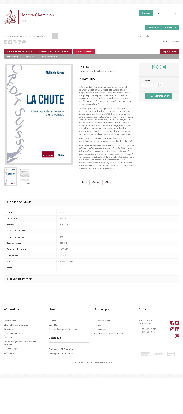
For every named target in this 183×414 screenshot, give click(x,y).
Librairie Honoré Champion (16, 324)
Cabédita (53, 324)
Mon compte (101, 309)
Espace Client (169, 51)
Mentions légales (12, 348)
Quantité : (146, 80)
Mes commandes (102, 320)
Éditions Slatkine (84, 51)
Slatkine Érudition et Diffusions (54, 51)
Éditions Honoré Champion (20, 51)
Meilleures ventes (50, 56)
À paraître (30, 56)
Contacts (8, 337)
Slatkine (52, 320)
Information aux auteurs (15, 333)
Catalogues (153, 27)
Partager (96, 182)
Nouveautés (12, 56)
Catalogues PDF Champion (61, 349)
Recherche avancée (170, 41)
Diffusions (8, 329)
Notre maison (10, 320)
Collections (170, 27)
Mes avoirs (99, 324)
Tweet (84, 182)
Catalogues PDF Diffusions (61, 353)
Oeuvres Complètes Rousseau (63, 329)
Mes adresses (100, 329)
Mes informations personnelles (108, 333)
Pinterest (109, 182)
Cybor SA (109, 362)
